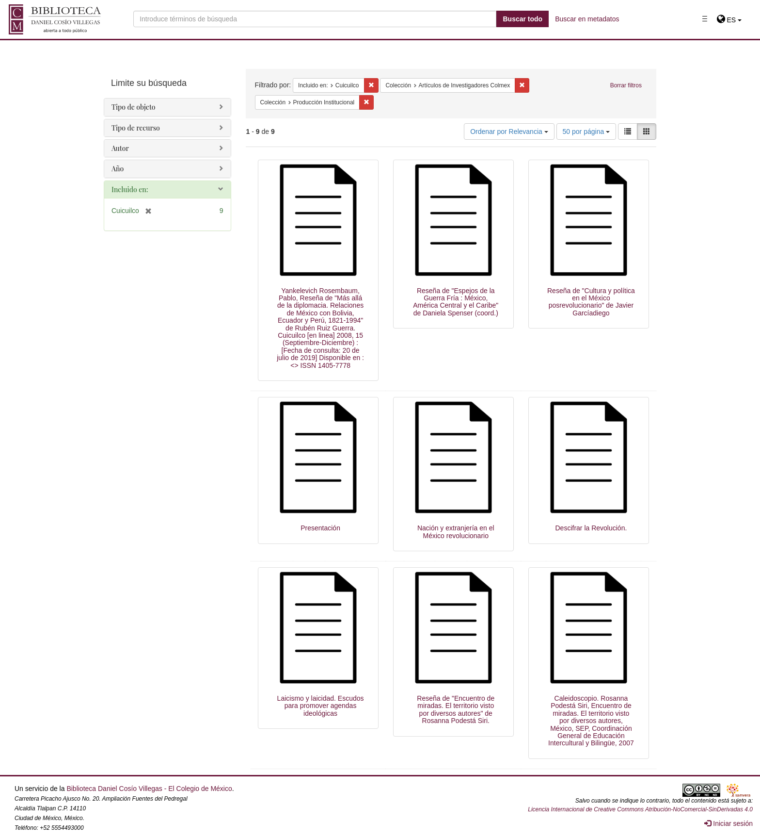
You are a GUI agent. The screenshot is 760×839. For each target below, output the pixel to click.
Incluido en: (129, 189)
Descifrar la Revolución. (591, 528)
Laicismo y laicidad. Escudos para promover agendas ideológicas (320, 705)
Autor (120, 148)
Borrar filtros (626, 85)
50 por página (586, 131)
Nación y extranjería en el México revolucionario (455, 531)
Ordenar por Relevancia (509, 131)
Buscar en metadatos (587, 19)
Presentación (320, 528)
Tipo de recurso (135, 127)
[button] (729, 20)
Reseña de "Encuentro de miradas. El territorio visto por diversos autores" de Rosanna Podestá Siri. (455, 709)
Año (117, 168)
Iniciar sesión (728, 823)
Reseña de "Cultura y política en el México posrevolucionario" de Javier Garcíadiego (591, 302)
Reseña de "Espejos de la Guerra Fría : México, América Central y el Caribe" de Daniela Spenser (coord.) (455, 302)
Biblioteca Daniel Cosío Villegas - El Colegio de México (149, 788)
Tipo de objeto (133, 107)
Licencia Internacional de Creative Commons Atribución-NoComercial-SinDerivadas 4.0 (640, 809)
